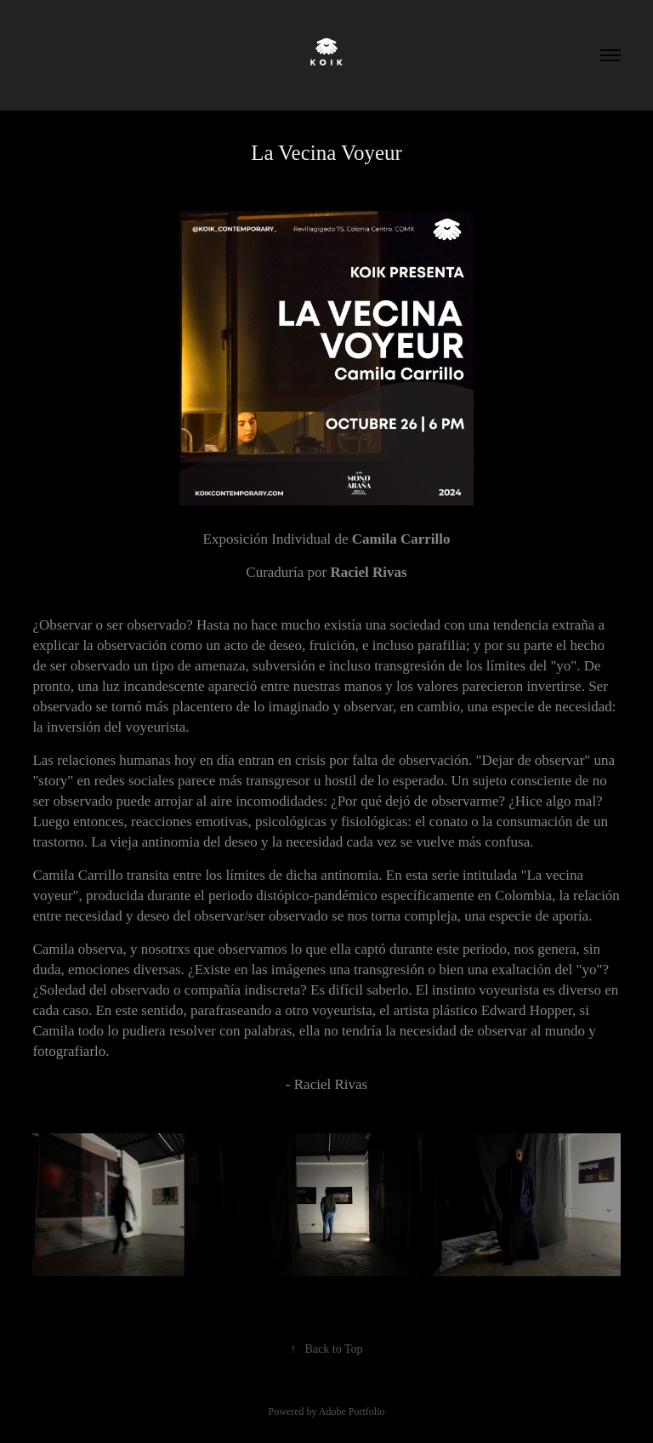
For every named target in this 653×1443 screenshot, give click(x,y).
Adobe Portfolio (352, 1411)
